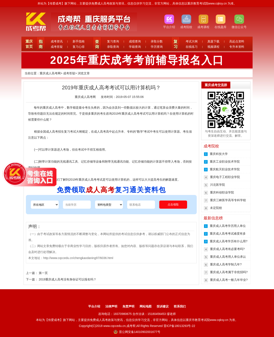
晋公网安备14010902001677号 (137, 332)
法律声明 (111, 306)
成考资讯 (57, 41)
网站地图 (146, 306)
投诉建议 (163, 306)
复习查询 (113, 41)
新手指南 (79, 41)
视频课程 (213, 46)
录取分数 (157, 41)
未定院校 (216, 208)
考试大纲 (192, 41)
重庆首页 (29, 44)
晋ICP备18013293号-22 (179, 326)
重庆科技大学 (219, 154)
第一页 (43, 273)
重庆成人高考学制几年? (226, 264)
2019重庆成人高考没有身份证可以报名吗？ (67, 279)
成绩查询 (135, 41)
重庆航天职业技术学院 (225, 169)
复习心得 (79, 46)
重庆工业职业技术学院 (225, 161)
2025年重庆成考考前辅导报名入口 (137, 60)
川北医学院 (217, 184)
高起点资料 (236, 41)
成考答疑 (57, 46)
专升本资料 (236, 46)
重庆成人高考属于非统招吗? (229, 272)
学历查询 (157, 46)
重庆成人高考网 (50, 73)
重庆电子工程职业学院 (225, 177)
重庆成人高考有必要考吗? (227, 249)
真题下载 (213, 41)
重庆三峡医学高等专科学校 (228, 200)
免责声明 (128, 306)
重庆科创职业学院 (222, 192)
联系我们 (180, 306)
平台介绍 (94, 306)
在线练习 (192, 46)
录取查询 (113, 46)
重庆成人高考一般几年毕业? (229, 280)
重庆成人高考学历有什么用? (228, 241)
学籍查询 (135, 46)
